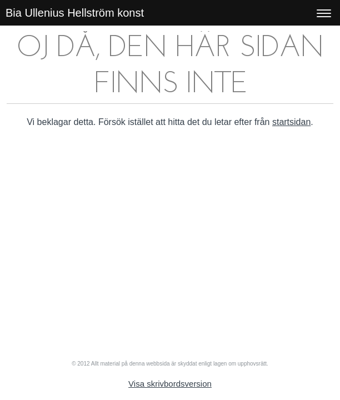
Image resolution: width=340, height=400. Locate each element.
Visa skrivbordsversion (170, 383)
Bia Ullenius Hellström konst (75, 13)
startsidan (291, 122)
